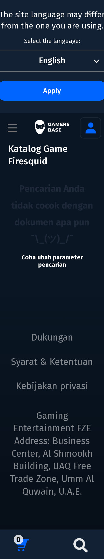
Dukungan (52, 337)
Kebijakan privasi (52, 386)
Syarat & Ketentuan (52, 361)
